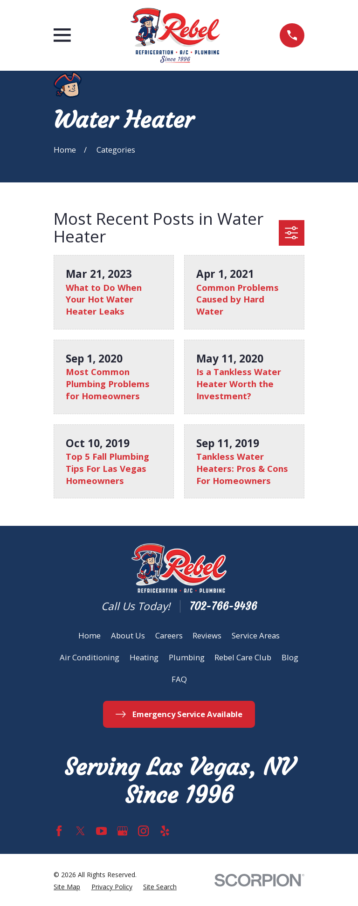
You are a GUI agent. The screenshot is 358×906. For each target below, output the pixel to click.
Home (89, 635)
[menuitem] (67, 887)
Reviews (207, 635)
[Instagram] (143, 830)
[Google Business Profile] (122, 830)
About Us (128, 635)
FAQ (179, 679)
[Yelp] (164, 830)
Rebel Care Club (242, 657)
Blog (290, 657)
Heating (144, 657)
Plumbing (187, 657)
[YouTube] (101, 830)
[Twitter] (80, 830)
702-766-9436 (223, 606)
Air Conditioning (89, 657)
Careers (169, 635)
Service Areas (256, 635)
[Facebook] (59, 830)
